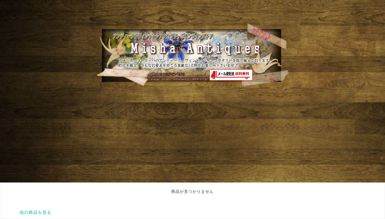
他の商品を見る (35, 212)
